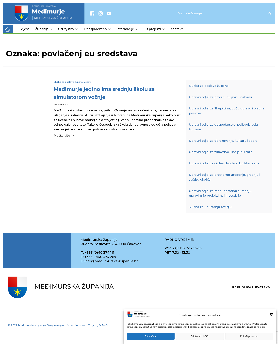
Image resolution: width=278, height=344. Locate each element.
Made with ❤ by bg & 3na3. (91, 325)
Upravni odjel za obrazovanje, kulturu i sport (223, 141)
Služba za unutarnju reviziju (210, 207)
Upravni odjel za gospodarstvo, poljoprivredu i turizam (224, 127)
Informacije (127, 29)
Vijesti (25, 29)
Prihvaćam (151, 339)
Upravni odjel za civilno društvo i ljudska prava (224, 163)
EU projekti (154, 29)
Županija (43, 29)
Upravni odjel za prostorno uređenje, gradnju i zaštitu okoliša (224, 177)
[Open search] (269, 13)
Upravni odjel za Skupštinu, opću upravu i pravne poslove (226, 111)
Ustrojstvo (68, 29)
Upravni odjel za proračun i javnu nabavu (220, 97)
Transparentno (97, 29)
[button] (271, 318)
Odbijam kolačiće (200, 339)
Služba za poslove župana (68, 82)
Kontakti (176, 29)
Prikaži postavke (249, 339)
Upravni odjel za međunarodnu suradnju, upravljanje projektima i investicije (220, 193)
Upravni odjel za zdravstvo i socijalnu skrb (220, 152)
